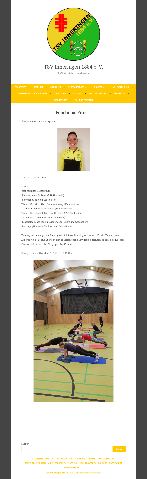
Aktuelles (55, 87)
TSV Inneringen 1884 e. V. (73, 66)
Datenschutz (60, 100)
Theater (98, 87)
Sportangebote (76, 87)
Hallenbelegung (120, 87)
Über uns (38, 87)
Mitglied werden (97, 93)
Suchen (25, 443)
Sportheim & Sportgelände (33, 93)
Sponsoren (60, 93)
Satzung (77, 93)
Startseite (20, 87)
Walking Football (84, 100)
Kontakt (118, 93)
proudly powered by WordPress (86, 472)
